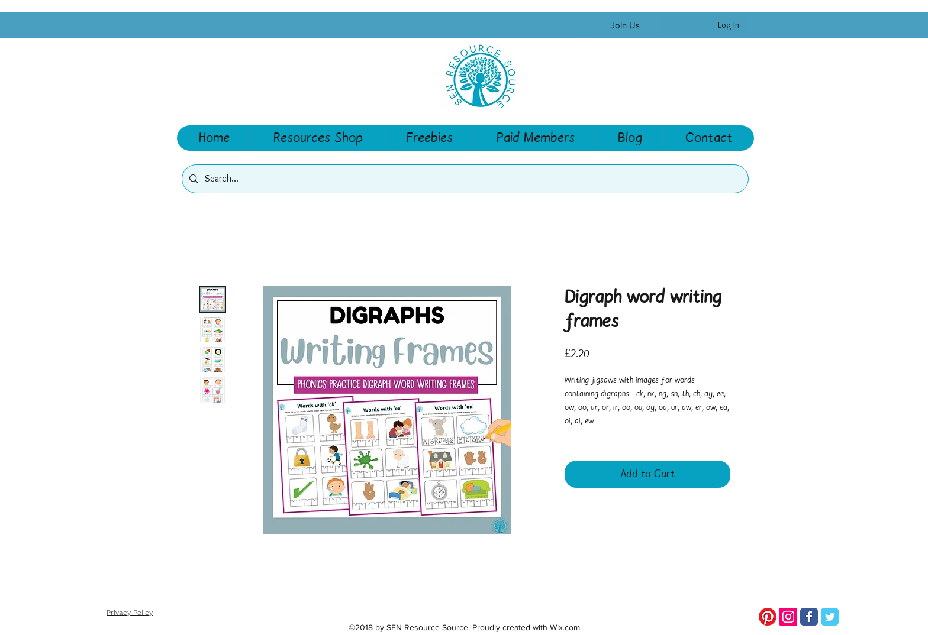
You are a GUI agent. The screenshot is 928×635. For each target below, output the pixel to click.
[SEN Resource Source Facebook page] (809, 617)
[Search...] (464, 179)
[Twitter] (830, 617)
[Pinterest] (767, 617)
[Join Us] (625, 25)
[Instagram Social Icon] (788, 617)
